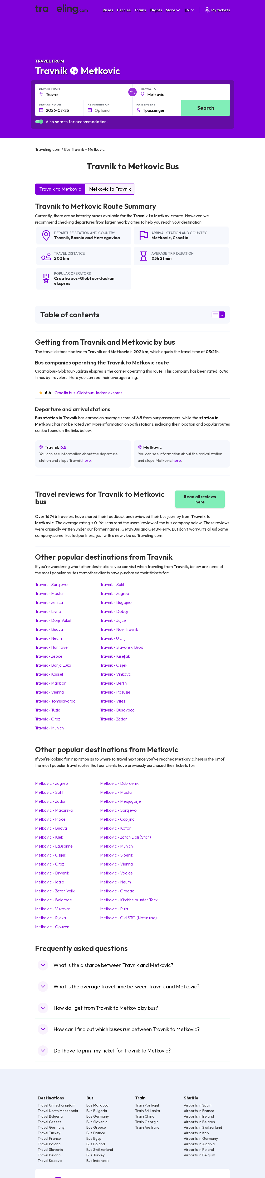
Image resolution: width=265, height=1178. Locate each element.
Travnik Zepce (48, 656)
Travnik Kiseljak (115, 656)
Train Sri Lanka (147, 1110)
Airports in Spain (198, 1105)
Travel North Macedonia (58, 1110)
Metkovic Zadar (50, 801)
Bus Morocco (97, 1105)
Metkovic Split (49, 792)
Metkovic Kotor (115, 828)
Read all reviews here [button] (200, 499)
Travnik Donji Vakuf (53, 620)
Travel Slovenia (50, 1149)
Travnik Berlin (113, 683)
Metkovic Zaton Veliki (55, 890)
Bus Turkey (95, 1155)
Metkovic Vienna (116, 864)
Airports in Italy (196, 1133)
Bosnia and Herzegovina (95, 237)
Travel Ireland (49, 1155)
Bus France (95, 1133)
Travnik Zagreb (114, 593)
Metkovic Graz (49, 864)
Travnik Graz (47, 719)
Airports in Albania (199, 1144)
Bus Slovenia (96, 1121)
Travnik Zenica (49, 602)
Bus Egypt (94, 1138)
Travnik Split (112, 584)
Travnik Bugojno (116, 602)
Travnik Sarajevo (51, 584)
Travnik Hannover (52, 647)
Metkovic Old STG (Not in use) (128, 917)
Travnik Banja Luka (53, 665)
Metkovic (161, 237)
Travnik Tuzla (47, 710)
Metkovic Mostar (116, 792)
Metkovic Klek (49, 837)
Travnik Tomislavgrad (55, 701)
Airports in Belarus (199, 1121)
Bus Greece (96, 1127)
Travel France (49, 1138)
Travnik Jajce (113, 620)
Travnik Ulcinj (112, 638)
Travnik (61, 237)
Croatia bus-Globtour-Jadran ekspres (88, 392)
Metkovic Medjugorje (120, 801)
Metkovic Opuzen (52, 926)
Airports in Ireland (199, 1116)
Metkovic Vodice (116, 873)
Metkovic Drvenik (52, 873)
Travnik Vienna (49, 692)
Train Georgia (147, 1121)
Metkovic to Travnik (110, 189)
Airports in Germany (201, 1138)
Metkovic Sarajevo (118, 810)
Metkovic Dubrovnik (119, 783)
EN (189, 9)
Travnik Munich (49, 727)
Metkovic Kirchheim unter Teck (129, 899)
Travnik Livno (48, 611)
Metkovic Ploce (50, 819)
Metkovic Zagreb (51, 783)
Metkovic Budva (51, 828)
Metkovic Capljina (117, 819)
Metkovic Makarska (54, 810)
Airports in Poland (199, 1149)
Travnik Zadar (113, 719)
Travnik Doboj (114, 611)
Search (205, 107)
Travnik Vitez (112, 701)
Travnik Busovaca (117, 710)
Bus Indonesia (98, 1160)
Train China (144, 1116)
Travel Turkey (49, 1133)
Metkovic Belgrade (53, 899)
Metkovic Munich (116, 846)
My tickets (217, 10)
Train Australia (147, 1127)
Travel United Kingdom (56, 1105)
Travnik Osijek (113, 665)
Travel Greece (50, 1121)
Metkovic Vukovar (52, 908)
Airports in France (199, 1110)
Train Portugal (147, 1105)
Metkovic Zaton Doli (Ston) (125, 837)
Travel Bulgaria (50, 1116)
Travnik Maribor (50, 683)
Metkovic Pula (114, 908)
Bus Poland (95, 1144)
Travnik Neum (48, 638)
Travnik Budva (49, 629)
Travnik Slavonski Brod (121, 647)
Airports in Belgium (199, 1155)
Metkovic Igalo (49, 881)
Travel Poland (49, 1144)
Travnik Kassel (49, 674)
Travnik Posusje (115, 692)
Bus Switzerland (99, 1149)
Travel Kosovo (50, 1160)
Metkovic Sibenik (116, 855)
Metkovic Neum (115, 881)
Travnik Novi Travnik (119, 629)
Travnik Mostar (49, 593)
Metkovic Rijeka (50, 917)
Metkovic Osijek (50, 855)
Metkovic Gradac (117, 890)
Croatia (180, 237)
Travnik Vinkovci (115, 674)
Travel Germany (51, 1127)
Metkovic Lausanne (54, 846)
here (86, 460)
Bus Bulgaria (96, 1110)
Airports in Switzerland (203, 1127)
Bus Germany (97, 1116)
